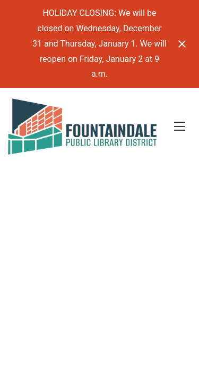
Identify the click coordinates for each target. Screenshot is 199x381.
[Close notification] (182, 44)
